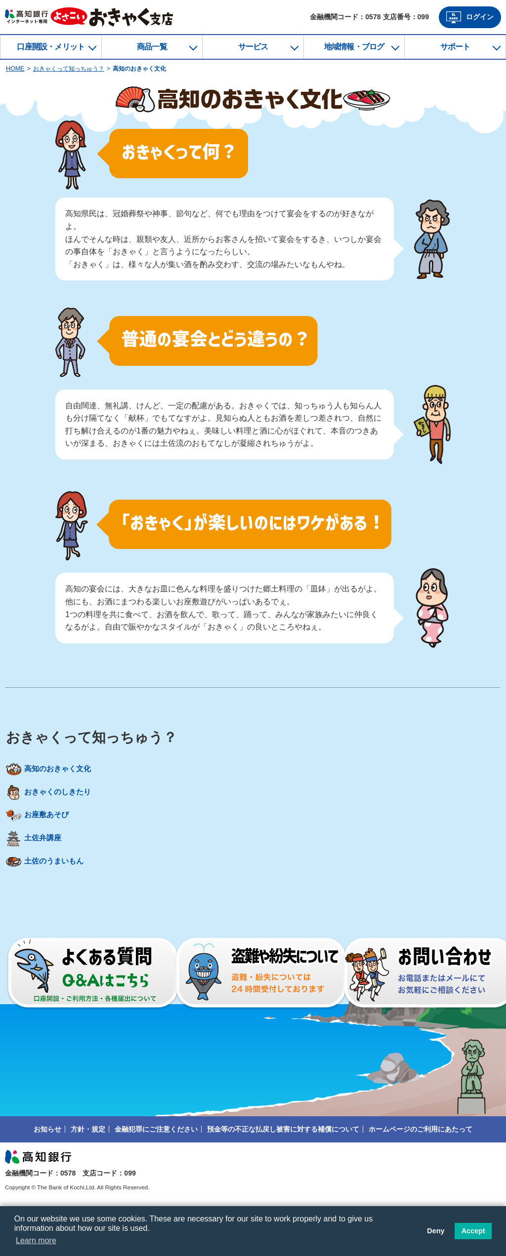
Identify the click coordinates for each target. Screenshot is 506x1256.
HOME (15, 68)
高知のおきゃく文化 (57, 774)
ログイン (470, 17)
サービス (253, 46)
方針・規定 (88, 1170)
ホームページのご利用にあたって (420, 1170)
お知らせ (47, 1170)
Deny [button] (435, 1231)
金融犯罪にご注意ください (156, 1170)
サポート (455, 46)
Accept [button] (473, 1231)
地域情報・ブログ (354, 46)
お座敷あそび (45, 839)
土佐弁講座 (41, 872)
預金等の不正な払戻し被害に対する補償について (283, 1170)
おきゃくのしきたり (57, 806)
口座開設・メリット (50, 46)
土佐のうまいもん (53, 904)
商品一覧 (152, 46)
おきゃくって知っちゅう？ (68, 68)
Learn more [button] (36, 1240)
